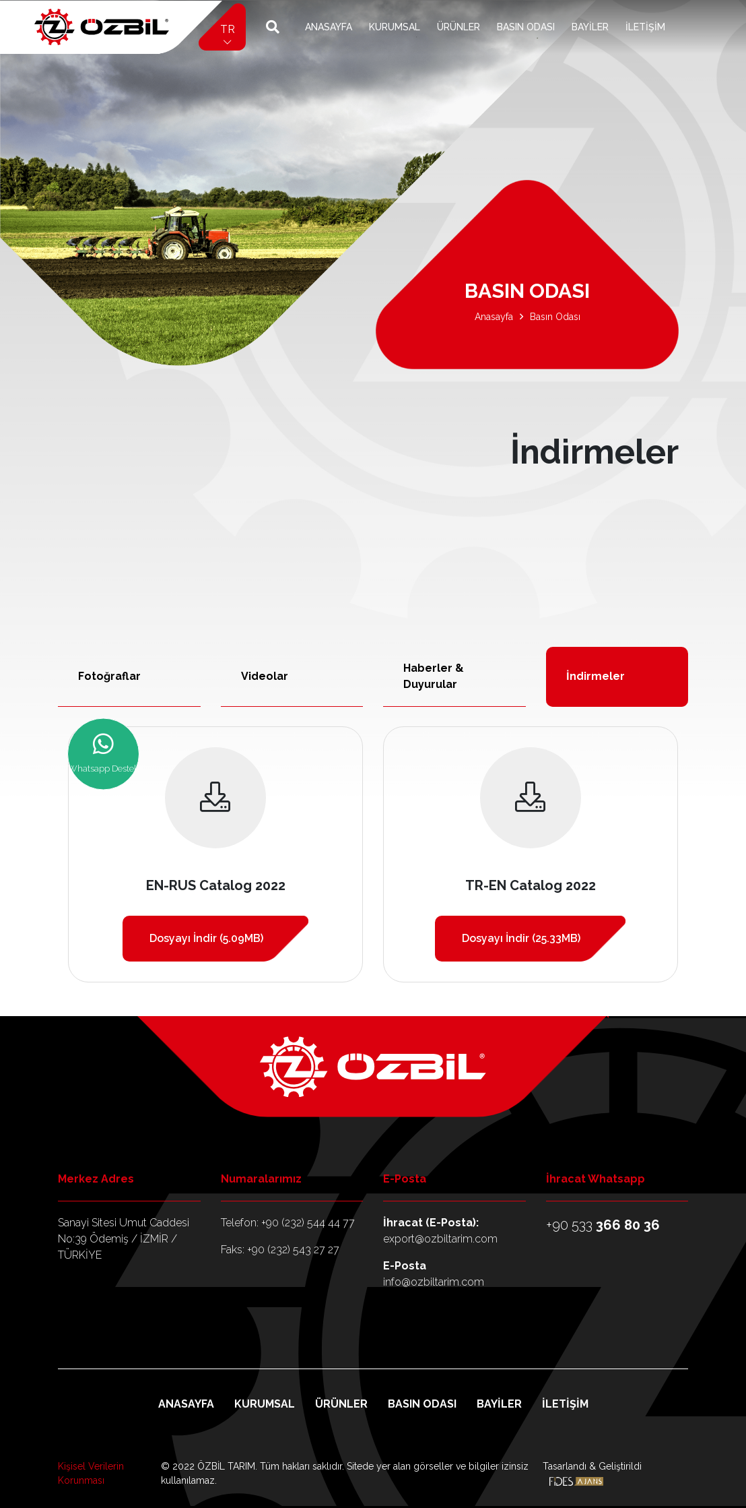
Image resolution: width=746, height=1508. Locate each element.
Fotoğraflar (109, 676)
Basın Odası (526, 27)
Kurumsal (394, 27)
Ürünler (458, 27)
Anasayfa (328, 27)
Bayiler (590, 27)
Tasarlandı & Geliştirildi (592, 1473)
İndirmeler (595, 676)
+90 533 (603, 1225)
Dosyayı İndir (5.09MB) (206, 938)
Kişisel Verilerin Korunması (91, 1473)
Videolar (264, 676)
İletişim (645, 27)
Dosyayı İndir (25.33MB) (521, 938)
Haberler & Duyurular (433, 676)
